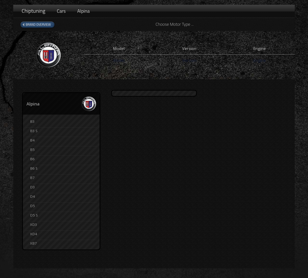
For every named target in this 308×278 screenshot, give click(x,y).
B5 (32, 149)
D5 (32, 205)
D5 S (34, 215)
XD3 (33, 224)
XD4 (33, 233)
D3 (32, 187)
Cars (61, 11)
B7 (32, 177)
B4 (32, 140)
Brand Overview (38, 24)
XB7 (33, 243)
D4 (32, 196)
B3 (32, 121)
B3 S (34, 130)
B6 (32, 158)
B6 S (34, 168)
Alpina (83, 11)
